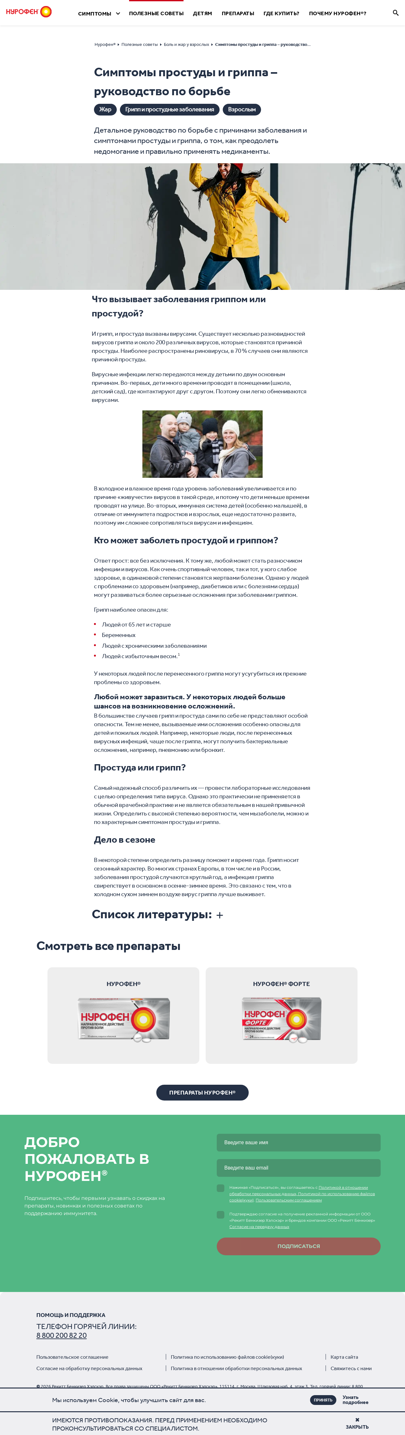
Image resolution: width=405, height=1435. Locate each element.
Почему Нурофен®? (338, 13)
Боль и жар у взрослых (186, 44)
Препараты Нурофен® (202, 1092)
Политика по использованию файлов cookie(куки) (227, 1357)
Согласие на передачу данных (259, 1226)
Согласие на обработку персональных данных (89, 1368)
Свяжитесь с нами (351, 1368)
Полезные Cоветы (156, 13)
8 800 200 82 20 (61, 1335)
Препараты (238, 13)
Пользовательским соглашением (289, 1200)
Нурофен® (105, 44)
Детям (202, 13)
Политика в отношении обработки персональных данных (236, 1368)
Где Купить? (282, 13)
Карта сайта (344, 1357)
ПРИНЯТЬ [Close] (323, 1400)
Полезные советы (140, 44)
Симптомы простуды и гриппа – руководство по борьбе (272, 44)
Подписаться (298, 1246)
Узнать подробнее (346, 1400)
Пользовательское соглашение (72, 1357)
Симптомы (94, 13)
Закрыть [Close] (357, 1424)
